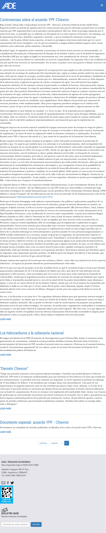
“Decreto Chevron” (14, 368)
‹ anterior (54, 443)
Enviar (36, 524)
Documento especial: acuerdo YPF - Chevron (34, 422)
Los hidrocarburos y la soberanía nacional (31, 333)
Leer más (5, 319)
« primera (43, 443)
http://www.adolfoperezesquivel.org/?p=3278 (35, 197)
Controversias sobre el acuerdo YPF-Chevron (34, 19)
